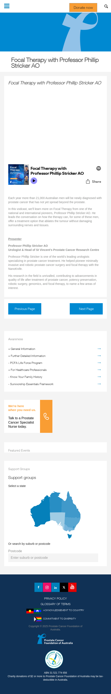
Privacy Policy (55, 598)
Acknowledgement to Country (63, 610)
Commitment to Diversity (59, 618)
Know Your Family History (26, 376)
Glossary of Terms (56, 604)
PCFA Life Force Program (26, 362)
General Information (23, 348)
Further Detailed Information (28, 355)
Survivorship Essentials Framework (31, 384)
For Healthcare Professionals (29, 369)
